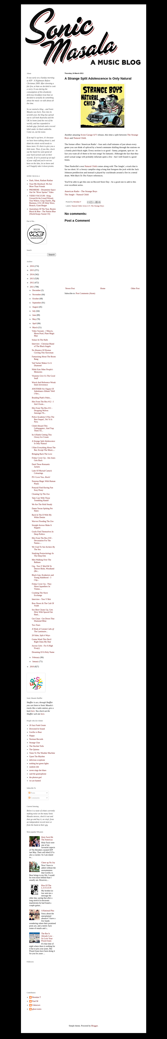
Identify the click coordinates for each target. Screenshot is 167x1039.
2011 (32, 287)
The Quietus (34, 749)
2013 (32, 278)
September (36, 303)
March (35, 327)
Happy (32, 736)
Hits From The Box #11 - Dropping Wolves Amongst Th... (42, 410)
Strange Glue (34, 743)
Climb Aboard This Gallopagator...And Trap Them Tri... (43, 428)
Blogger (94, 1026)
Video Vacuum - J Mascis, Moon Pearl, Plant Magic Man (43, 333)
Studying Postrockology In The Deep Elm (43, 554)
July (34, 311)
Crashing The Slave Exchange (40, 594)
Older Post (135, 288)
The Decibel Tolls (36, 746)
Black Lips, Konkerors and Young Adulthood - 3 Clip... (43, 577)
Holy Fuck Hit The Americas (47, 838)
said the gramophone (37, 774)
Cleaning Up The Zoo (41, 494)
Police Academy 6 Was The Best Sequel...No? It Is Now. (43, 419)
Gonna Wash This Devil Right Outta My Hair (41, 640)
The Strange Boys (97, 206)
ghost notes (36, 1009)
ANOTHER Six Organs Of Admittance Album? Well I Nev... (43, 391)
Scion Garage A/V (89, 134)
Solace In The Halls (40, 340)
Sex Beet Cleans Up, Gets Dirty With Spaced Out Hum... (42, 612)
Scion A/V (86, 206)
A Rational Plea (47, 911)
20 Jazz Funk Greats (37, 725)
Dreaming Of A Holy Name (43, 652)
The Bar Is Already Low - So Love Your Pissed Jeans (47, 937)
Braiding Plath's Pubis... (41, 398)
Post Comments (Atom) (85, 293)
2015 (32, 270)
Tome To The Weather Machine (42, 753)
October (35, 299)
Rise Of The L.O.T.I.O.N (46, 886)
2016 (32, 266)
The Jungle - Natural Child (77, 194)
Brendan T (36, 997)
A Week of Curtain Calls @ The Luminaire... (43, 630)
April (34, 323)
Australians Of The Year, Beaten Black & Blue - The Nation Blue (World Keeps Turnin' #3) (42, 211)
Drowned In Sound (37, 729)
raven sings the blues (37, 770)
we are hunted (35, 781)
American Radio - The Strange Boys (81, 191)
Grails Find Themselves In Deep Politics (42, 533)
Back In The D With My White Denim (42, 516)
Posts (32, 793)
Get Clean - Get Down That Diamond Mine (43, 620)
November (36, 294)
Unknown (36, 1005)
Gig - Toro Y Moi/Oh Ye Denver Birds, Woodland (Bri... (43, 568)
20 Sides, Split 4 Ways (41, 635)
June (34, 315)
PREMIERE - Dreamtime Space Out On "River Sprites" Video (42, 191)
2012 (32, 283)
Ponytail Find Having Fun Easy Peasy (42, 489)
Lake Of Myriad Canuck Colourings (42, 472)
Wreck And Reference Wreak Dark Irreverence (44, 383)
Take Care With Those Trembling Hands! (41, 499)
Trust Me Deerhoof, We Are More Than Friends (40, 185)
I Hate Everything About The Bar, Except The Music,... (43, 448)
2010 (32, 667)
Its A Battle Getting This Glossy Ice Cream (42, 436)
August (35, 307)
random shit (34, 767)
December (36, 290)
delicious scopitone (37, 760)
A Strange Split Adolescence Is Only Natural (43, 442)
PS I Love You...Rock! (41, 477)
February (36, 657)
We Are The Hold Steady (42, 504)
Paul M (35, 1001)
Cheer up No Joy (48, 863)
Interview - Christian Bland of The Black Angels (43, 345)
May (34, 319)
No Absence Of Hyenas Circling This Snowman (42, 351)
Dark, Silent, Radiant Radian (41, 180)
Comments (34, 798)
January (35, 661)
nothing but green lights (39, 763)
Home (102, 288)
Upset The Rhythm (37, 756)
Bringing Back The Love (42, 454)
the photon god (35, 777)
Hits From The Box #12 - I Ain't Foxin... (43, 403)
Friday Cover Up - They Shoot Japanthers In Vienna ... (41, 586)
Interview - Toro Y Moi (41, 599)
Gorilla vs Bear (35, 732)
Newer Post (70, 288)
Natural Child (80, 138)
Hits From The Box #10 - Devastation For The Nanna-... (42, 540)
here (33, 711)
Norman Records (36, 739)
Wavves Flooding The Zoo (42, 521)
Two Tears (36, 625)
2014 (32, 274)
